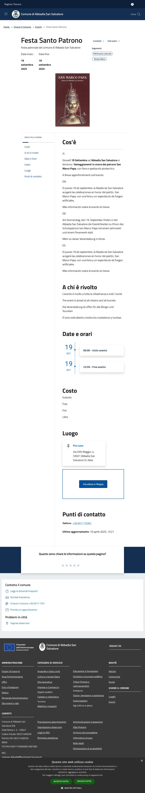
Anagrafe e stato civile (48, 671)
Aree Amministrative (12, 676)
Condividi (99, 41)
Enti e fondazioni (10, 687)
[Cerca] (139, 14)
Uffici (4, 682)
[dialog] (72, 775)
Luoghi (112, 696)
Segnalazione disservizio (49, 727)
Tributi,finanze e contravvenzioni (81, 684)
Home (6, 27)
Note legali (78, 743)
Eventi (38, 27)
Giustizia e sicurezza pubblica (87, 676)
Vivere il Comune (23, 27)
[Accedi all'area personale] (132, 4)
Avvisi (112, 682)
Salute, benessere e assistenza (88, 695)
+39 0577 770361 (82, 523)
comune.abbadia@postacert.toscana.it (22, 757)
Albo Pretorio (79, 727)
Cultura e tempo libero (48, 676)
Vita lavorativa (44, 682)
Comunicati (114, 676)
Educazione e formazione (85, 671)
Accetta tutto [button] (61, 781)
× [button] (142, 761)
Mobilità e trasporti (47, 706)
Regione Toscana (12, 4)
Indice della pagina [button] (33, 137)
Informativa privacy (83, 738)
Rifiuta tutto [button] (84, 781)
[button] (72, 787)
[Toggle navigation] (6, 14)
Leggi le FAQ (43, 732)
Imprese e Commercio (48, 687)
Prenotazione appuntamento (51, 722)
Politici (5, 692)
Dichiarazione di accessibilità (87, 748)
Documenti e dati (10, 703)
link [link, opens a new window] (101, 775)
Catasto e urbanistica (48, 697)
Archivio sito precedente (85, 732)
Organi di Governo (11, 671)
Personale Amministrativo (15, 698)
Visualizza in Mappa (93, 484)
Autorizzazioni (80, 701)
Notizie (112, 671)
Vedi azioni (114, 41)
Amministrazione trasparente (88, 722)
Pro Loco (78, 446)
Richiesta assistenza (47, 738)
